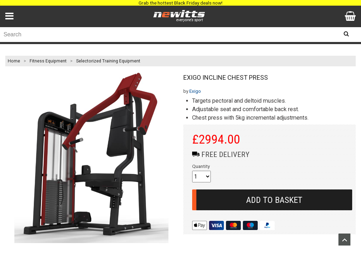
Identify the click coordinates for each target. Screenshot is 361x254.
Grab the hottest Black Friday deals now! (180, 3)
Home (14, 61)
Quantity (201, 166)
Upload (344, 240)
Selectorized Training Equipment (108, 61)
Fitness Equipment (48, 61)
